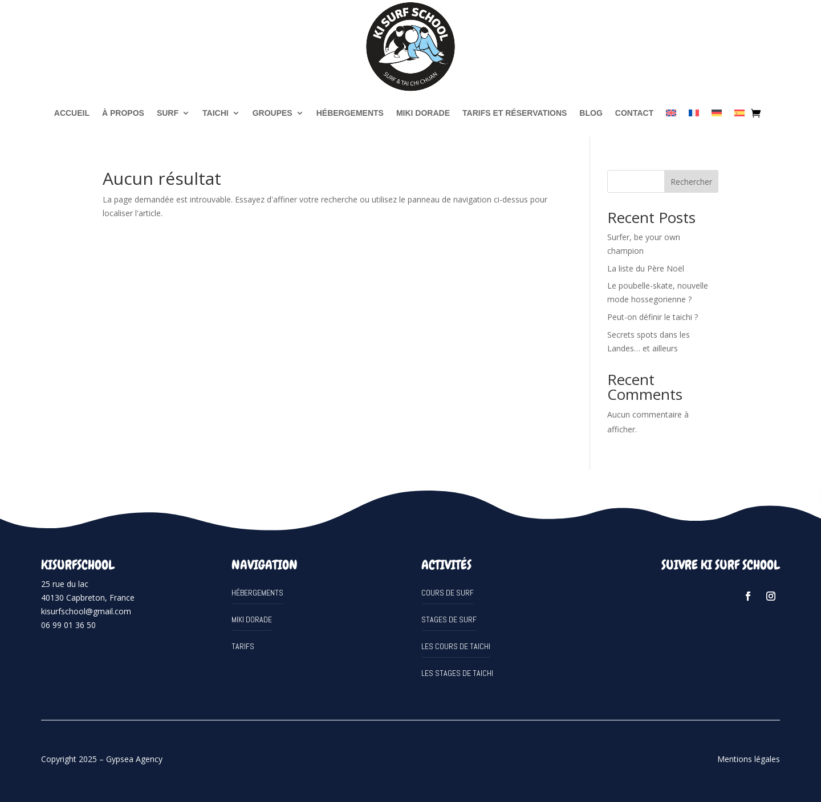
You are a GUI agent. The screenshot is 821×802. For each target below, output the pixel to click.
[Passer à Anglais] (671, 113)
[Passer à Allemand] (717, 113)
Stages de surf (449, 619)
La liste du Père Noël (645, 268)
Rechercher (691, 181)
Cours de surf (447, 593)
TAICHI (215, 113)
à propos (123, 113)
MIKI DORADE (423, 113)
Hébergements (350, 113)
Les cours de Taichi (455, 646)
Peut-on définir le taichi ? (652, 316)
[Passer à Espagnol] (739, 113)
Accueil (72, 113)
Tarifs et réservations (514, 113)
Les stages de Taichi (457, 673)
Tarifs (242, 646)
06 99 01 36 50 (68, 624)
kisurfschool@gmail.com (86, 611)
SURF (167, 113)
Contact (634, 113)
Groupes (272, 113)
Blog (590, 113)
